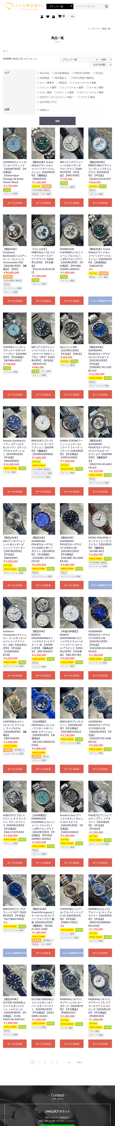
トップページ (94, 29)
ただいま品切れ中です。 (101, 301)
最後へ (80, 1062)
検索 (57, 121)
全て (5, 51)
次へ (70, 1062)
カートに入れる (14, 203)
